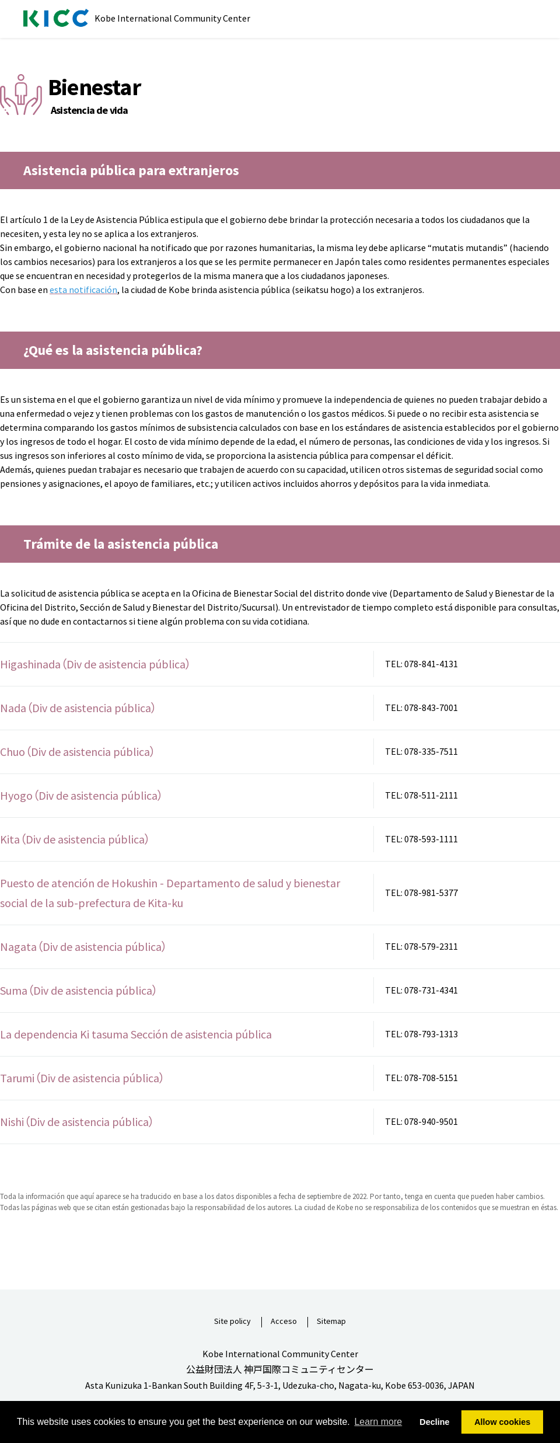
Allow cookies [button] (502, 1422)
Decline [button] (434, 1422)
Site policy (232, 1321)
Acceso (284, 1321)
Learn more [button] (378, 1422)
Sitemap (331, 1321)
